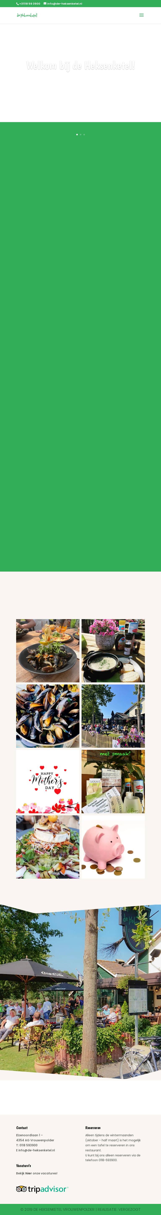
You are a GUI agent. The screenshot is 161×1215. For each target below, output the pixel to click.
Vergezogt (129, 1209)
